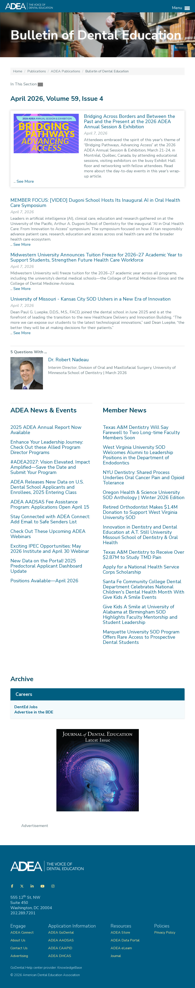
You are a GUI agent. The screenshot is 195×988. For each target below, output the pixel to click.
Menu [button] (181, 8)
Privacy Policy (164, 932)
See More (25, 181)
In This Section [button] (26, 84)
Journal (116, 956)
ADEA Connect (22, 932)
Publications (37, 71)
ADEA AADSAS (61, 940)
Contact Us (19, 948)
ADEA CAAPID (60, 948)
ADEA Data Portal (125, 940)
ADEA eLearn (121, 948)
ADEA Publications (66, 71)
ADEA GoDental (61, 932)
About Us (17, 940)
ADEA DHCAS (59, 956)
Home (18, 71)
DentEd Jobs (26, 707)
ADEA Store (120, 932)
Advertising (19, 956)
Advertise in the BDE (33, 712)
